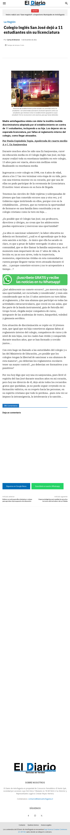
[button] (4, 3)
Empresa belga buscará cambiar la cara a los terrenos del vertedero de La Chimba (53, 500)
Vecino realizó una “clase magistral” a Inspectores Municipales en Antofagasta (35, 15)
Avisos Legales (46, 825)
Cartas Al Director (13, 40)
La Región (10, 22)
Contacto (22, 825)
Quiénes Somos (33, 825)
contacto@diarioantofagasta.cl (40, 799)
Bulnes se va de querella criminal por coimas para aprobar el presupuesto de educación (17, 500)
